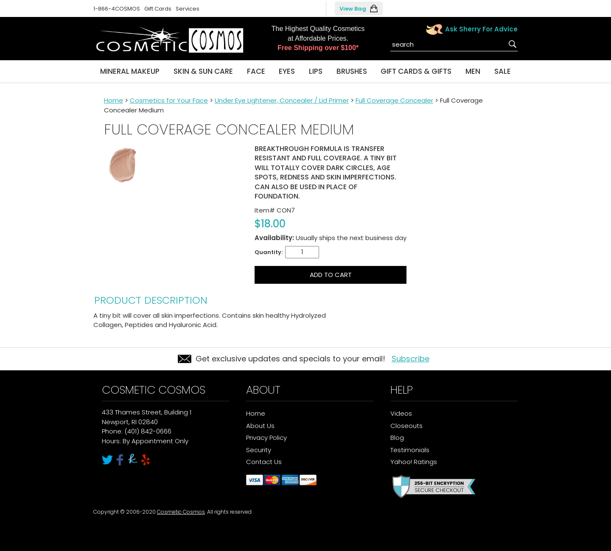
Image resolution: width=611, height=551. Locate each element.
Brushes (351, 71)
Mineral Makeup (130, 71)
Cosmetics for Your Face (169, 100)
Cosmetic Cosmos (181, 511)
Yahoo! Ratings (413, 461)
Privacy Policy (266, 437)
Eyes (287, 71)
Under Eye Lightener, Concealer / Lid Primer (282, 100)
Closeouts (406, 425)
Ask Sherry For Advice (481, 29)
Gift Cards (157, 9)
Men (472, 71)
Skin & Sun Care (203, 71)
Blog (397, 437)
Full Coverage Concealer (394, 100)
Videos (401, 413)
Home (113, 100)
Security (258, 449)
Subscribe (410, 358)
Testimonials (409, 449)
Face (256, 71)
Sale (502, 71)
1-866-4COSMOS (116, 9)
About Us (260, 425)
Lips (315, 71)
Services (187, 9)
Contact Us (264, 461)
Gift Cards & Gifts (416, 71)
